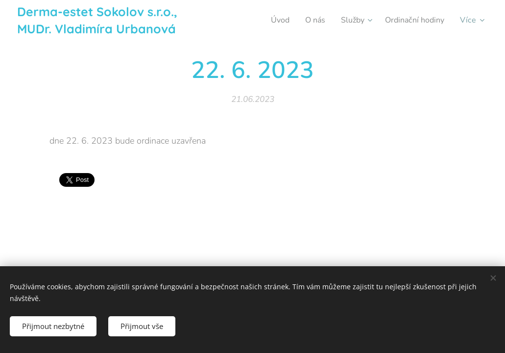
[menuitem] (272, 20)
